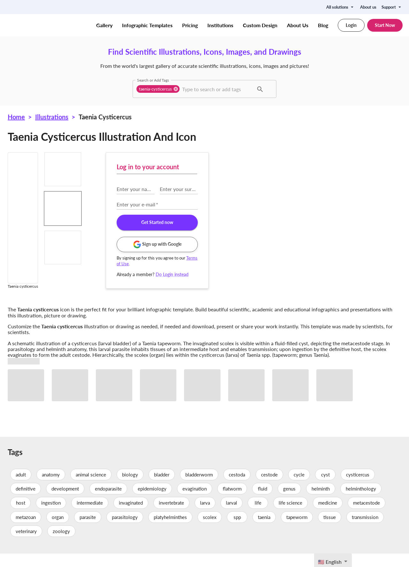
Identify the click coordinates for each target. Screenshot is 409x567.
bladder (161, 487)
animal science (91, 487)
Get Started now (293, 222)
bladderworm (199, 487)
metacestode (366, 516)
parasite (87, 530)
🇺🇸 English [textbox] (330, 562)
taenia (264, 530)
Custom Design (260, 25)
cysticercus (357, 487)
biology (130, 487)
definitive (26, 502)
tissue (329, 530)
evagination (194, 502)
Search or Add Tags (153, 80)
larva (205, 516)
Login (351, 25)
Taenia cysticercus (105, 117)
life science (290, 516)
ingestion (51, 516)
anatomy (51, 487)
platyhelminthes (170, 530)
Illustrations (51, 117)
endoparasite (108, 502)
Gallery (104, 25)
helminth (320, 502)
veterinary (26, 544)
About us (368, 7)
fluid (262, 502)
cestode (269, 487)
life (258, 516)
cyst (325, 487)
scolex (209, 530)
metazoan (26, 530)
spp (237, 530)
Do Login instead (307, 274)
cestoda (237, 487)
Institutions (220, 25)
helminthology (361, 502)
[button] (158, 89)
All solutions (340, 7)
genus (289, 502)
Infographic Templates (147, 25)
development (65, 502)
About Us (297, 25)
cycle (299, 487)
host (20, 516)
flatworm (232, 502)
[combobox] (217, 89)
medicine (327, 516)
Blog (323, 25)
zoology (61, 544)
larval (231, 516)
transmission (365, 530)
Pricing (190, 25)
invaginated (131, 516)
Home (16, 117)
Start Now (385, 25)
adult (21, 487)
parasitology (125, 530)
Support (392, 7)
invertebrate (171, 516)
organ (58, 530)
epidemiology (152, 502)
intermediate (90, 516)
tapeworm (297, 530)
